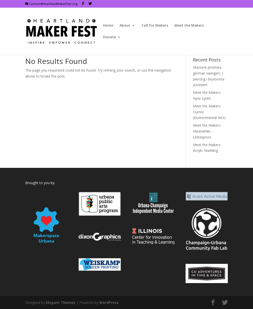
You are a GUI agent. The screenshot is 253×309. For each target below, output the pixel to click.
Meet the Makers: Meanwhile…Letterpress (207, 131)
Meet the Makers (189, 26)
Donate (109, 37)
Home (108, 26)
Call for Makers (155, 26)
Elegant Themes (60, 302)
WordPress (109, 302)
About (125, 26)
